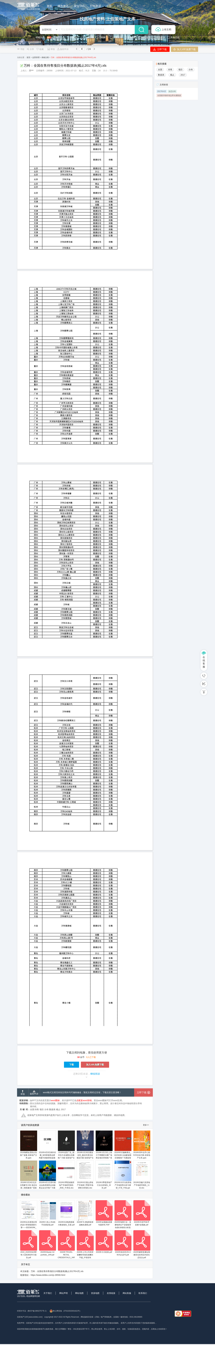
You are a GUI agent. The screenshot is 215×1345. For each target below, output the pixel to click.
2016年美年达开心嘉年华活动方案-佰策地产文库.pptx (141, 1144)
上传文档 (163, 29)
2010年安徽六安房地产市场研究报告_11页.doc (141, 1174)
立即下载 (160, 49)
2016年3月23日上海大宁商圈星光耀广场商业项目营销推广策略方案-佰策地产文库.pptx (104, 1147)
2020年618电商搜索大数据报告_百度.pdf (66, 1213)
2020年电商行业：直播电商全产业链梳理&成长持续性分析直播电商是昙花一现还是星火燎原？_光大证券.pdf (122, 1218)
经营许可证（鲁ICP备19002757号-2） (32, 1311)
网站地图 (79, 1293)
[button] (11, 23)
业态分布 (172, 91)
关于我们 (47, 1293)
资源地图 (95, 1293)
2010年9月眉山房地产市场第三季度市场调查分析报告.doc (85, 1174)
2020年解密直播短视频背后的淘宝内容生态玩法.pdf (141, 1244)
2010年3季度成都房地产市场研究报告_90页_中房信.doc (66, 1174)
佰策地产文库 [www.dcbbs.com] (30, 1317)
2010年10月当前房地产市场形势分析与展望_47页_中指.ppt (122, 1174)
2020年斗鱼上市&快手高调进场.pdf (47, 1213)
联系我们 (143, 1293)
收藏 (40, 49)
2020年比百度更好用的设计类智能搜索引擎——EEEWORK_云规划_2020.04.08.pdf (28, 1217)
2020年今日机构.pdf (104, 1241)
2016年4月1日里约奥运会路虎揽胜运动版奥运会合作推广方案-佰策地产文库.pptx (47, 1176)
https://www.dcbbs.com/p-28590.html (48, 1275)
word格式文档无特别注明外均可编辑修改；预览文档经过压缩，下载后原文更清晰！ (82, 1092)
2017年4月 (161, 91)
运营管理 (36, 57)
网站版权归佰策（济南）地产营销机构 (96, 1317)
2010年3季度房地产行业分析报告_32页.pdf (104, 1174)
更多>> (146, 1125)
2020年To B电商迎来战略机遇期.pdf (85, 1213)
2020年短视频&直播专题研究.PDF (104, 1213)
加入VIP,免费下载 (184, 49)
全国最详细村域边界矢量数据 (169, 95)
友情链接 (111, 1293)
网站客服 (127, 1293)
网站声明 (63, 1293)
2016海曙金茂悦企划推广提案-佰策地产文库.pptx (28, 1144)
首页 (28, 57)
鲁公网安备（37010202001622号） (65, 1310)
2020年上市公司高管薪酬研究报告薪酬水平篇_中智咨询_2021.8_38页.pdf (85, 1245)
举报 (51, 49)
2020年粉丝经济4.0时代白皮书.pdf (122, 1243)
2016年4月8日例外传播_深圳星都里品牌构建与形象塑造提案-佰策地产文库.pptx (47, 1146)
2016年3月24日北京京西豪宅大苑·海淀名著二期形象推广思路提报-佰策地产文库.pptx (28, 1177)
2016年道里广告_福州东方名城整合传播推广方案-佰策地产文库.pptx (66, 1146)
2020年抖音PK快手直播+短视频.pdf (141, 1213)
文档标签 (164, 84)
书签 (20, 49)
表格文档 (45, 57)
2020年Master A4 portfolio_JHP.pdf (47, 1243)
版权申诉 (62, 49)
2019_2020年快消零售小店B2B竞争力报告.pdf (28, 1244)
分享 (30, 49)
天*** (31, 70)
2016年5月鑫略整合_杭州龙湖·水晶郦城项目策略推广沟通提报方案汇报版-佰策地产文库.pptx (122, 1147)
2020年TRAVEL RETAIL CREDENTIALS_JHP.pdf (68, 1244)
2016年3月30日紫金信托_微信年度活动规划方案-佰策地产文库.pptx (85, 1146)
